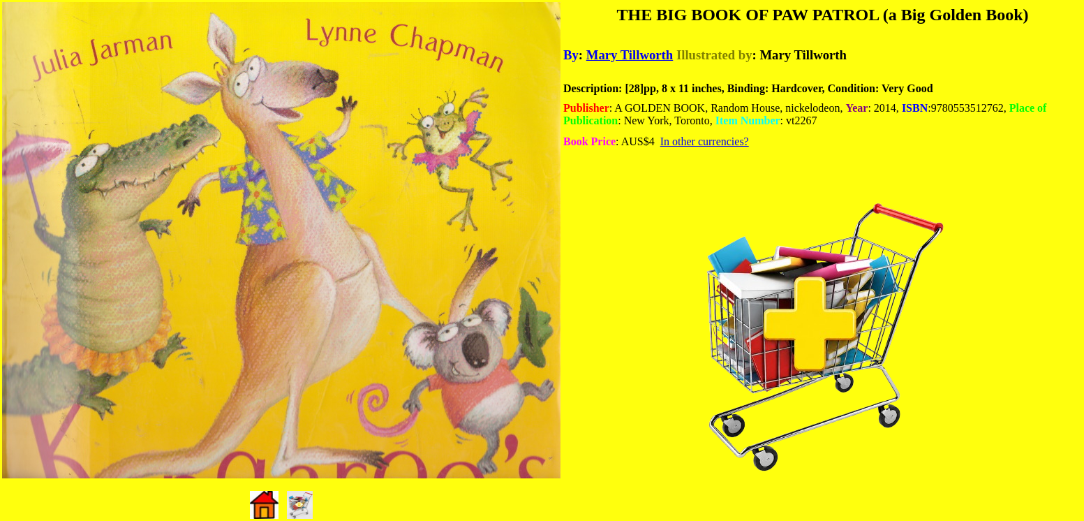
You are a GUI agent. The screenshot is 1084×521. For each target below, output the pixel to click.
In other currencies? (704, 141)
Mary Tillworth (630, 54)
